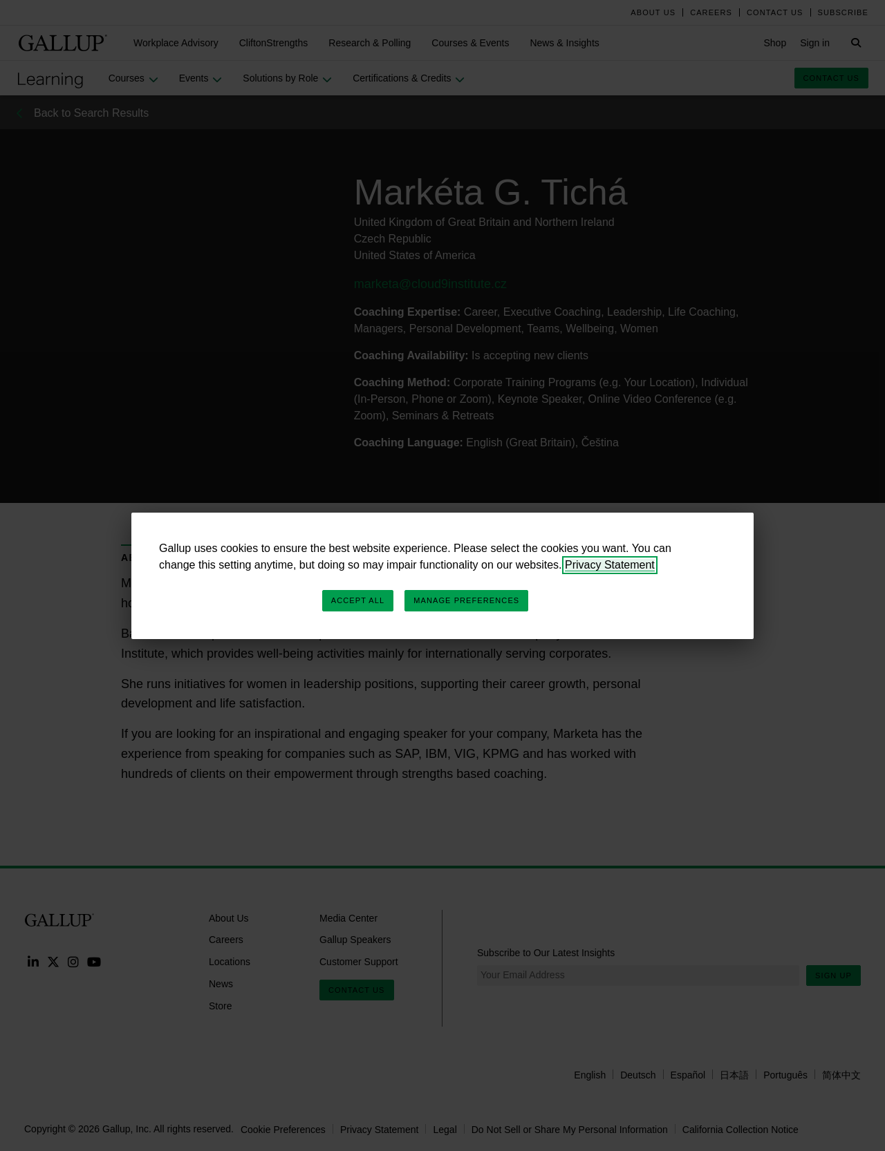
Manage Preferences (466, 600)
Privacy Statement (610, 565)
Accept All (357, 600)
